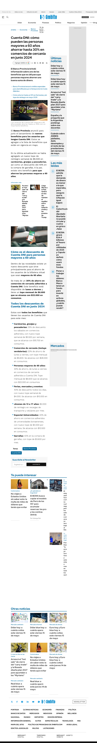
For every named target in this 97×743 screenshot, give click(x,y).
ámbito (13, 30)
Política (58, 23)
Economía (32, 23)
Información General (21, 721)
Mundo (27, 717)
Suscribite (36, 464)
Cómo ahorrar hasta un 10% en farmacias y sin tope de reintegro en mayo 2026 (30, 96)
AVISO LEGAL (71, 724)
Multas (35, 728)
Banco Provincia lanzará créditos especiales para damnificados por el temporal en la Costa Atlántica (30, 88)
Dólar (20, 23)
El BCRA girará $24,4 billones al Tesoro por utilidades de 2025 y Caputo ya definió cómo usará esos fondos (61, 250)
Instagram (22, 702)
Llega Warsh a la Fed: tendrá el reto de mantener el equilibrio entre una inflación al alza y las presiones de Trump (45, 201)
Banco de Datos (18, 713)
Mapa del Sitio (17, 724)
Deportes (38, 717)
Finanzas (45, 23)
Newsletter (92, 22)
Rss (79, 721)
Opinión (84, 23)
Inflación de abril (32, 12)
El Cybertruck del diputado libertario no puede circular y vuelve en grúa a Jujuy (61, 217)
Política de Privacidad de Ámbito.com (45, 724)
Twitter (12, 702)
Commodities (66, 350)
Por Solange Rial (35, 518)
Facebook (16, 702)
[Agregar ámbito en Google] (21, 63)
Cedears (74, 350)
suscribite (85, 17)
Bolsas (59, 350)
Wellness (72, 713)
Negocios (71, 23)
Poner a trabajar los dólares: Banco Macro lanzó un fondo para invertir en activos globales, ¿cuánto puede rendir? (60, 289)
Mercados (34, 713)
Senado (51, 12)
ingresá (92, 17)
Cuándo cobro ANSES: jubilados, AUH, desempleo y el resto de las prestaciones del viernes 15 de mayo (58, 143)
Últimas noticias (30, 710)
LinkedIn (28, 702)
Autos (38, 721)
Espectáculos (51, 721)
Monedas (54, 350)
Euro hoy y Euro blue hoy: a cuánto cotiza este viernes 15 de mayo (57, 633)
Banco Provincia (34, 30)
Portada (15, 710)
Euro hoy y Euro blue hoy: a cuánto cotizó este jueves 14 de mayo (57, 662)
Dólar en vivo (19, 12)
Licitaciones (48, 728)
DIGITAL (22, 736)
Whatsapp (39, 702)
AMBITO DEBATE (65, 736)
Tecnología (67, 721)
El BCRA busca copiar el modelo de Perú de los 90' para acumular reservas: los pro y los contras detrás (38, 505)
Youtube (33, 702)
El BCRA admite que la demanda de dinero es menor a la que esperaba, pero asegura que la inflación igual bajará (61, 186)
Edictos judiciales (19, 728)
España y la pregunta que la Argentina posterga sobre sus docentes (57, 121)
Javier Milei (61, 12)
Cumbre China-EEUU (75, 12)
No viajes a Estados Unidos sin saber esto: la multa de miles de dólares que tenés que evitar (19, 500)
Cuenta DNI (16, 453)
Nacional (15, 717)
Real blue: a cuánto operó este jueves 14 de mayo (38, 685)
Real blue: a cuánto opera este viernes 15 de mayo (18, 687)
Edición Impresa (55, 717)
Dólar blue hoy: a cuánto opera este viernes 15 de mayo (58, 83)
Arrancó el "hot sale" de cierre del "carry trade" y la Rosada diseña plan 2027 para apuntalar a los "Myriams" (26, 200)
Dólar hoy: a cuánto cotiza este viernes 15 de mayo (58, 69)
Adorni (43, 12)
